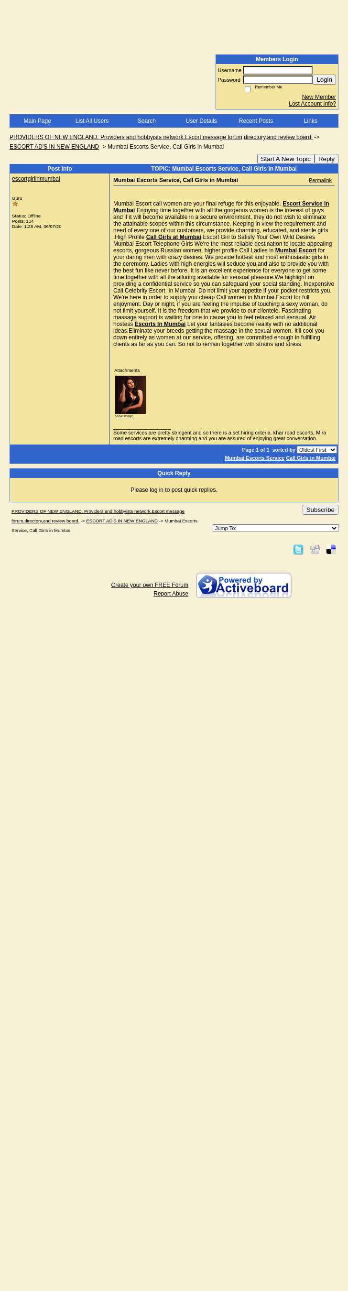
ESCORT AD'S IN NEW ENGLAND (54, 146)
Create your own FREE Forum (149, 585)
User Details (201, 121)
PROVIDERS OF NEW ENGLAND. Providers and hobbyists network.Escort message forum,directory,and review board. (161, 137)
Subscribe (320, 509)
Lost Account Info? (312, 103)
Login (324, 79)
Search (147, 121)
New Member (319, 97)
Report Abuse (170, 593)
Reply (326, 159)
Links (310, 121)
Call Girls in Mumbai (311, 458)
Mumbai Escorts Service (254, 458)
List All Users (92, 121)
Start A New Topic (286, 159)
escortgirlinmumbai (36, 178)
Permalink (320, 180)
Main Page (37, 121)
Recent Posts (256, 121)
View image (124, 416)
